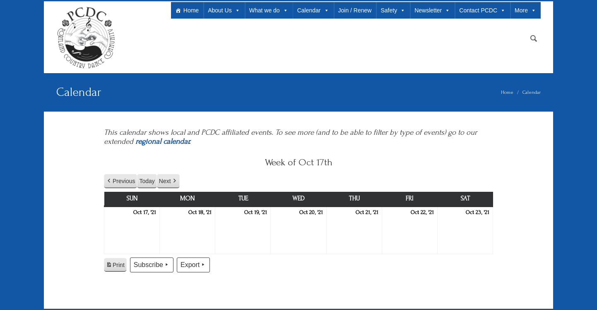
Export (193, 265)
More (525, 10)
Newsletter (432, 10)
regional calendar (162, 141)
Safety (392, 10)
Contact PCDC (482, 10)
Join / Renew (355, 10)
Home (191, 10)
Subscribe (152, 265)
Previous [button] (120, 181)
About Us (224, 10)
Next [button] (168, 181)
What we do (268, 10)
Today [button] (146, 181)
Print (115, 266)
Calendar (313, 10)
